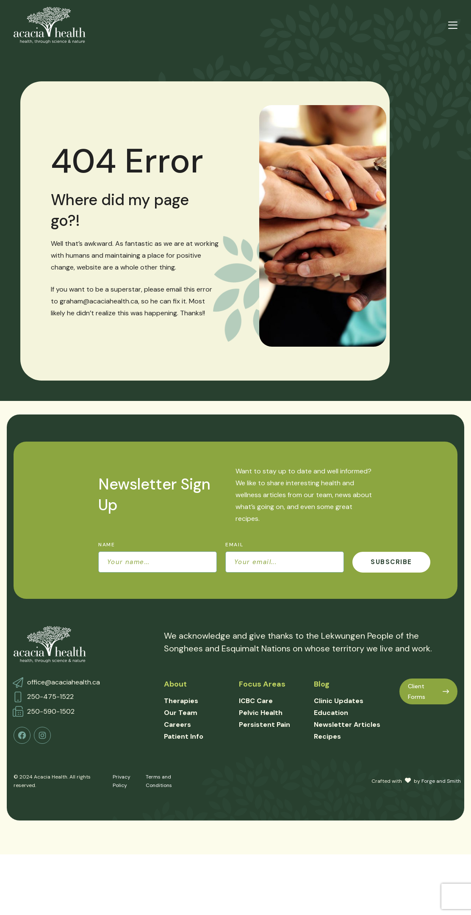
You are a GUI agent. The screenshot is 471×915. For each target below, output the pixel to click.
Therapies (181, 700)
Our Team (180, 712)
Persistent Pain (264, 724)
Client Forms (428, 691)
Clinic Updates (338, 700)
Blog (322, 684)
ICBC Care (256, 700)
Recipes (327, 736)
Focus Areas (262, 684)
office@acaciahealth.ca (63, 682)
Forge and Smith (441, 781)
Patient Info (183, 736)
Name (106, 544)
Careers (177, 724)
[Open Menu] (452, 25)
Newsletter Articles (347, 724)
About (175, 684)
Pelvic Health (261, 712)
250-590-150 (49, 711)
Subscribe (391, 562)
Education (331, 712)
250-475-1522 (50, 696)
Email (234, 544)
